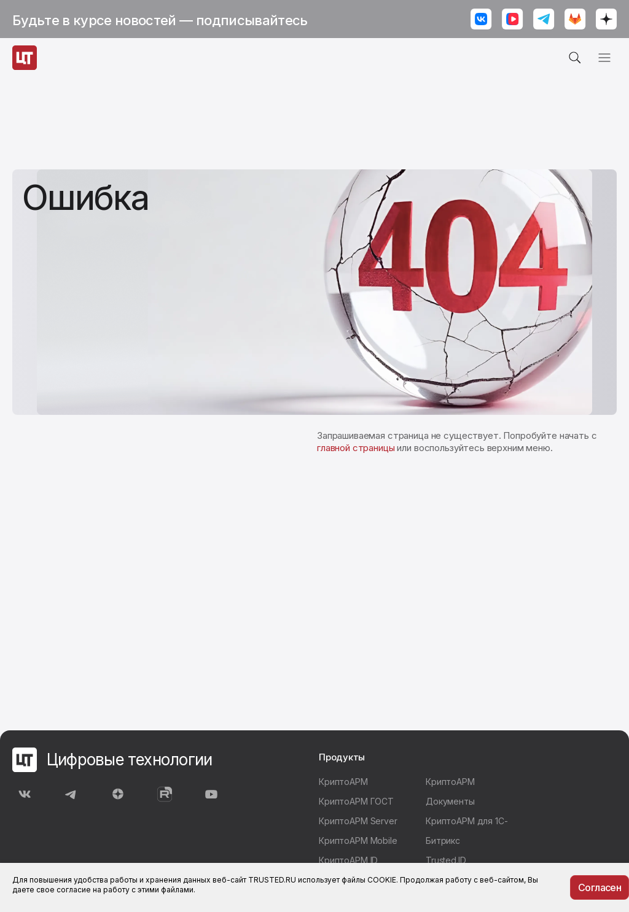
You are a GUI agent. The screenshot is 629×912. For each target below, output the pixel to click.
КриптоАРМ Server (358, 821)
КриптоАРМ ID (348, 860)
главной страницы (356, 448)
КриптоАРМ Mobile (358, 840)
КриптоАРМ (343, 781)
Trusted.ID (446, 860)
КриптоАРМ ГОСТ (356, 801)
